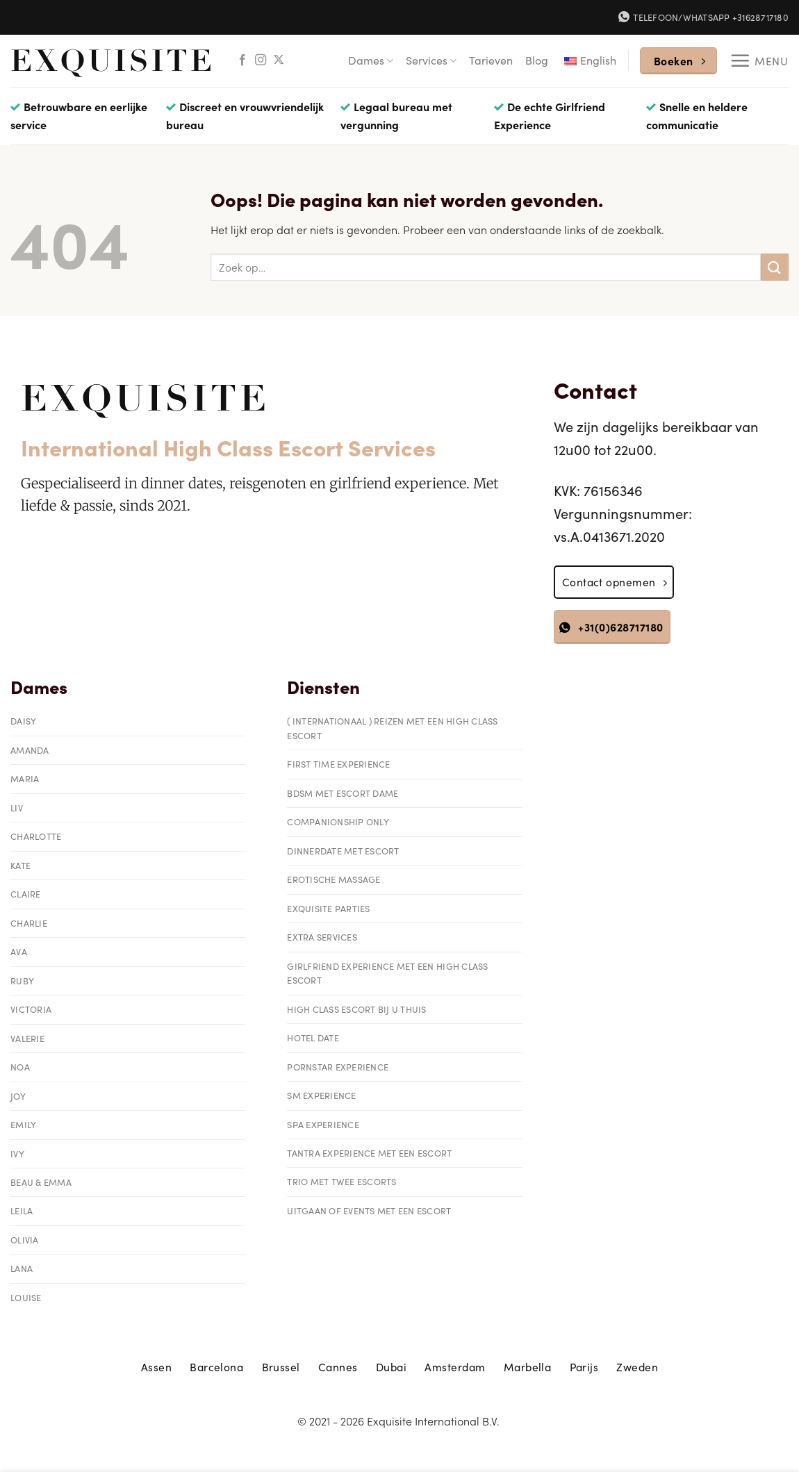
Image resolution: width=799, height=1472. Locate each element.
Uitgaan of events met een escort (369, 1210)
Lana (21, 1268)
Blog (536, 60)
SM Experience (321, 1095)
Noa (20, 1067)
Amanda (29, 750)
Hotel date (313, 1037)
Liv (16, 807)
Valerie (27, 1038)
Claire (25, 894)
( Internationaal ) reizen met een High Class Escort (392, 728)
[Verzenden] (775, 267)
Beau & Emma (41, 1182)
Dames (370, 60)
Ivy (17, 1153)
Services (431, 60)
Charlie (28, 923)
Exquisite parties (328, 908)
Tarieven (491, 60)
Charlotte (35, 836)
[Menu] (759, 60)
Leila (21, 1210)
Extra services (322, 937)
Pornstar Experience (337, 1067)
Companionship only (338, 821)
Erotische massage (333, 879)
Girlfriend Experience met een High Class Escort (387, 973)
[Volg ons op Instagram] (260, 60)
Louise (26, 1297)
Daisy (23, 721)
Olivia (24, 1240)
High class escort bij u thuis (356, 1009)
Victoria (30, 1009)
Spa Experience (323, 1124)
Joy (18, 1096)
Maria (24, 778)
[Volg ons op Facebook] (242, 60)
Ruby (22, 980)
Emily (23, 1124)
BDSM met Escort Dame (342, 793)
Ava (18, 951)
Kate (20, 865)
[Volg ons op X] (278, 60)
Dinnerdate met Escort (343, 851)
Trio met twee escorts (341, 1181)
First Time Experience (338, 764)
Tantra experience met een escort (369, 1153)
